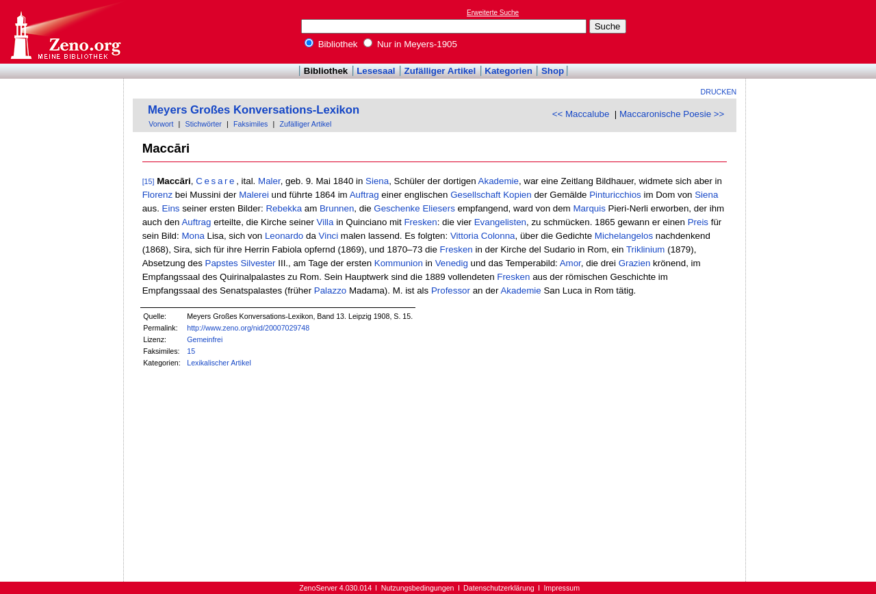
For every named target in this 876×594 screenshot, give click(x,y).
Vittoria (464, 236)
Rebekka (284, 208)
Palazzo (330, 290)
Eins (171, 208)
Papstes (221, 263)
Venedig (451, 263)
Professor (450, 290)
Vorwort (161, 124)
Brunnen (337, 208)
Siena (377, 181)
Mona (192, 236)
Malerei (254, 195)
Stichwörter (203, 124)
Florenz (157, 195)
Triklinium (645, 249)
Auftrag (364, 195)
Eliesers (438, 208)
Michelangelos (624, 236)
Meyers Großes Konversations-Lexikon (253, 109)
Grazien (635, 263)
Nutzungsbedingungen (417, 588)
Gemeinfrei (204, 339)
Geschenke (397, 208)
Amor (570, 263)
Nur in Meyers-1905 (410, 44)
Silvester (257, 263)
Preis (698, 222)
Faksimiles (250, 124)
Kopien (517, 195)
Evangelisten (500, 222)
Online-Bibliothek (65, 32)
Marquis (589, 208)
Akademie (498, 181)
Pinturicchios (615, 195)
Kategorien (508, 71)
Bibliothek (331, 44)
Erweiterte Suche (493, 12)
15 (191, 351)
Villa (325, 222)
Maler (269, 181)
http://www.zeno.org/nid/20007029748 (248, 328)
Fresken (420, 222)
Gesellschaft (475, 195)
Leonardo (284, 236)
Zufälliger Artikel (440, 71)
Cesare (216, 181)
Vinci (329, 236)
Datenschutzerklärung (498, 588)
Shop (552, 71)
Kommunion (398, 263)
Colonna (498, 236)
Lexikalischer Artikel (219, 363)
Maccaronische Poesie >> (671, 114)
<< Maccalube (581, 114)
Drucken (719, 92)
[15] (148, 181)
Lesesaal (376, 71)
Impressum (561, 588)
